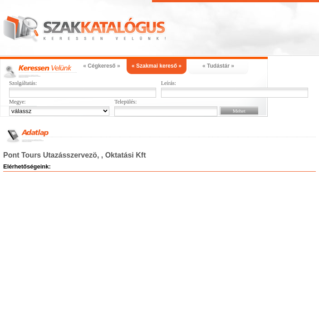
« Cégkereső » (101, 66)
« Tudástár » (218, 66)
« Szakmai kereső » (157, 66)
